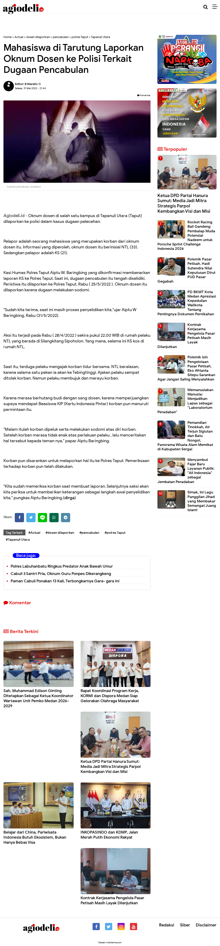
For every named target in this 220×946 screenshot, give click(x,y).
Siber (185, 925)
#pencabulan (89, 533)
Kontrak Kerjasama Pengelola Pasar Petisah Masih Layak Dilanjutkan (112, 900)
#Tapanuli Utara (18, 540)
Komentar (144, 95)
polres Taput (80, 37)
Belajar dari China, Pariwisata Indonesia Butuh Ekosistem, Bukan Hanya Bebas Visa (34, 837)
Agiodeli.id (13, 215)
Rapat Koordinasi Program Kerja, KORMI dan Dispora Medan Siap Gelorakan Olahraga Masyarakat (110, 695)
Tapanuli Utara (100, 37)
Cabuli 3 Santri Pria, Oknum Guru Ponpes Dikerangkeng (61, 573)
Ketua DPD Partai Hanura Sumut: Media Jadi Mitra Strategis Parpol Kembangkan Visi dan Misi (111, 766)
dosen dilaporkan (38, 37)
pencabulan (61, 37)
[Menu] (216, 7)
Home (7, 37)
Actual (19, 37)
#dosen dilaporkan (59, 533)
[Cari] (205, 7)
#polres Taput (115, 533)
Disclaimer (206, 925)
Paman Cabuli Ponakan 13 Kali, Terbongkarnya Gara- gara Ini (65, 581)
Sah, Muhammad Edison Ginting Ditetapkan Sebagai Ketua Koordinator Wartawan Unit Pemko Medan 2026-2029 (38, 698)
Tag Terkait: (14, 533)
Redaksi (166, 925)
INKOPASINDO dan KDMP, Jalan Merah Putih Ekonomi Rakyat (109, 835)
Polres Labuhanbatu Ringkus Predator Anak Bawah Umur (62, 566)
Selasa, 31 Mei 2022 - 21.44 (30, 88)
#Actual (34, 533)
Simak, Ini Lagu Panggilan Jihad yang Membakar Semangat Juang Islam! (201, 501)
